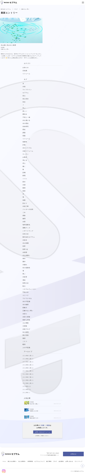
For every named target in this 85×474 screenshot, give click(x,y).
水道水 (25, 240)
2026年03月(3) (28, 362)
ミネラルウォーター (29, 289)
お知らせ (26, 67)
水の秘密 (26, 304)
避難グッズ (26, 228)
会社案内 (61, 461)
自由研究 (26, 126)
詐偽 (24, 145)
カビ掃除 (26, 323)
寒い (24, 274)
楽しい (25, 111)
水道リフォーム (28, 151)
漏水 (24, 261)
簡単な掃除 (26, 320)
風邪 (24, 338)
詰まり (25, 203)
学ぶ (24, 108)
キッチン (26, 154)
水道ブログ (26, 329)
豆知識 (25, 70)
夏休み (25, 114)
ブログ (55, 461)
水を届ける (26, 120)
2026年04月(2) (28, 359)
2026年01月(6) (28, 368)
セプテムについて (39, 461)
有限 (24, 200)
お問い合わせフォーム (42, 432)
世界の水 (26, 283)
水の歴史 (26, 123)
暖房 (24, 344)
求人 (24, 163)
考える (25, 160)
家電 (24, 175)
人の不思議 (26, 347)
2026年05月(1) (28, 356)
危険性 (25, 142)
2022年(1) (26, 392)
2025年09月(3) (28, 374)
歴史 (24, 129)
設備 (24, 172)
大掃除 (25, 326)
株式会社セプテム (29, 237)
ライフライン (27, 89)
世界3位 (25, 249)
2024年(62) (27, 386)
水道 (24, 86)
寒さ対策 (26, 335)
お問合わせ (73, 454)
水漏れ (25, 264)
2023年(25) (27, 389)
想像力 (25, 307)
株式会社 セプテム (6, 9)
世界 (24, 246)
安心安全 (26, 99)
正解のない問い (28, 311)
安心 (24, 96)
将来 (24, 191)
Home (4, 461)
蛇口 (24, 286)
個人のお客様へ (12, 461)
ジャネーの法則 (28, 209)
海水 (24, 258)
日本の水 (26, 234)
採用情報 (30, 461)
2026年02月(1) (28, 365)
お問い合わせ (69, 461)
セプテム (26, 93)
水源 (24, 185)
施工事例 (48, 461)
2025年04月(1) (28, 380)
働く (24, 166)
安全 (24, 102)
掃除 (24, 215)
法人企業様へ (22, 461)
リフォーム (26, 73)
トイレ (25, 178)
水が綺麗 (26, 243)
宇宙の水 (26, 292)
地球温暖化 (26, 225)
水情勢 (25, 252)
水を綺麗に (26, 255)
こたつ (25, 341)
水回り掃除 (26, 317)
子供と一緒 (26, 117)
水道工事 (26, 206)
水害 (24, 222)
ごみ (25, 212)
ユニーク (26, 295)
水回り (25, 314)
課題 (24, 132)
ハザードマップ (28, 231)
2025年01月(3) (28, 383)
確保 (24, 188)
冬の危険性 (26, 268)
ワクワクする (27, 298)
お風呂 (25, 157)
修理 (24, 218)
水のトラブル (27, 148)
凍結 (24, 280)
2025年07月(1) (28, 377)
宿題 (24, 135)
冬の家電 (26, 332)
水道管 (25, 277)
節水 (24, 182)
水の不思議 (26, 301)
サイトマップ (78, 461)
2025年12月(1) (28, 371)
